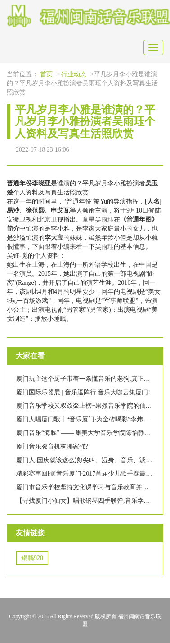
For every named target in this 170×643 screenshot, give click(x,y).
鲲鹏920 (32, 558)
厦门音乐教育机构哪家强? (52, 446)
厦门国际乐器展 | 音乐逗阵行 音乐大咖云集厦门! (83, 392)
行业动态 (73, 74)
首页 (46, 74)
